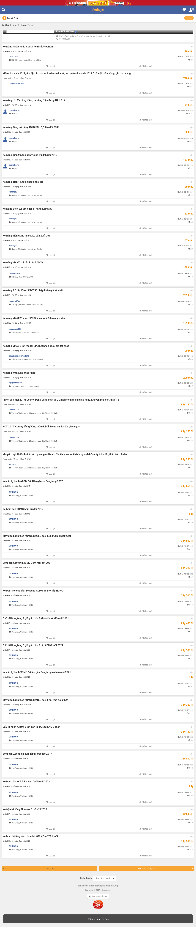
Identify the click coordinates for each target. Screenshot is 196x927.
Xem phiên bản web (98, 896)
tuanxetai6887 (15, 329)
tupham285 (14, 410)
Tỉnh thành (86, 878)
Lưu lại (50, 66)
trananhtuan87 (15, 273)
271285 (12, 464)
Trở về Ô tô (10, 18)
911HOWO (13, 492)
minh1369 (13, 56)
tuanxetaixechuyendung (19, 356)
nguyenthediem (15, 383)
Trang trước (29, 868)
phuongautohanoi (16, 83)
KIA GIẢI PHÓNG (65, 31)
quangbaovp (14, 110)
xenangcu (13, 192)
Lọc (189, 18)
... (98, 863)
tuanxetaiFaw (14, 301)
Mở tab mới (145, 66)
